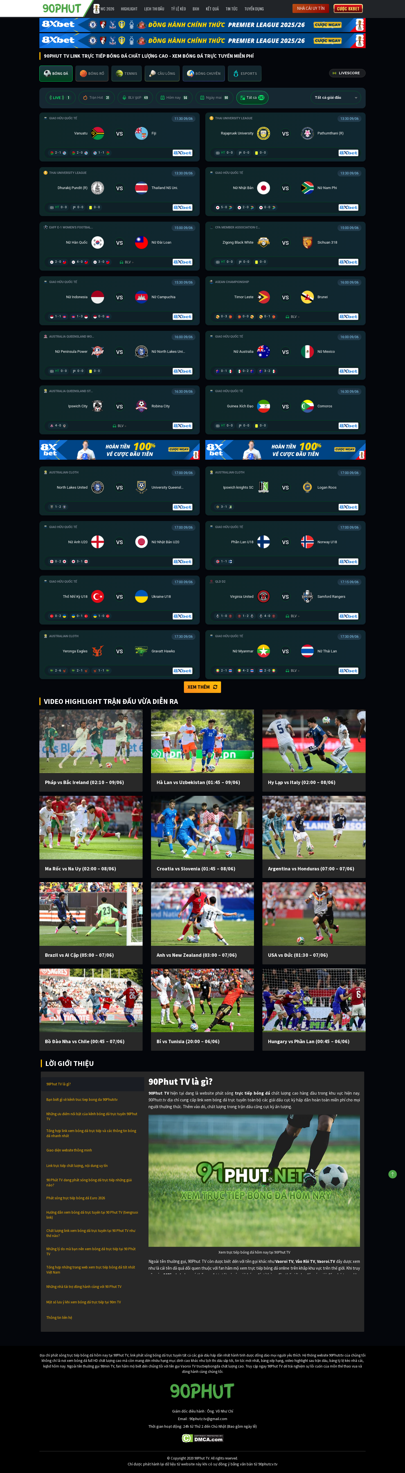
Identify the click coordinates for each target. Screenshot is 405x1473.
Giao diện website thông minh (69, 1150)
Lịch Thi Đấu (154, 9)
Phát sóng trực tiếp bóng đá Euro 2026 (75, 1198)
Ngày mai (214, 97)
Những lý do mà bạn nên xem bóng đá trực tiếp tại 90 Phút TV (91, 1251)
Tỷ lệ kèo (178, 9)
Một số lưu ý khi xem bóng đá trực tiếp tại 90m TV (83, 1302)
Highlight (129, 9)
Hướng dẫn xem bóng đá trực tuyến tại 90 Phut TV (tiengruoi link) (92, 1215)
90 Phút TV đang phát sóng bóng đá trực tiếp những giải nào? (89, 1182)
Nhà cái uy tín (311, 8)
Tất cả (252, 97)
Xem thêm (202, 687)
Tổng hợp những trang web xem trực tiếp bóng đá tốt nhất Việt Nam (90, 1270)
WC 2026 (107, 9)
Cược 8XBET (348, 8)
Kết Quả (212, 9)
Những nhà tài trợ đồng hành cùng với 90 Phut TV (84, 1286)
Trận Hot (97, 97)
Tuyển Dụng (254, 9)
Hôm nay (174, 97)
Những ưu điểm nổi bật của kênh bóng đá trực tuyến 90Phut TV (91, 1116)
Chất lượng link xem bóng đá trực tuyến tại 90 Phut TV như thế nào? (90, 1233)
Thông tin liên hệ (59, 1317)
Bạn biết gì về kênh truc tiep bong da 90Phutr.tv (82, 1099)
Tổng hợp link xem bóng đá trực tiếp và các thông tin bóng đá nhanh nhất (91, 1133)
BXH (196, 9)
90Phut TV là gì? (58, 1084)
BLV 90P (135, 97)
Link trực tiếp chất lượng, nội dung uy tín (77, 1165)
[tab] (56, 74)
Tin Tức (232, 9)
